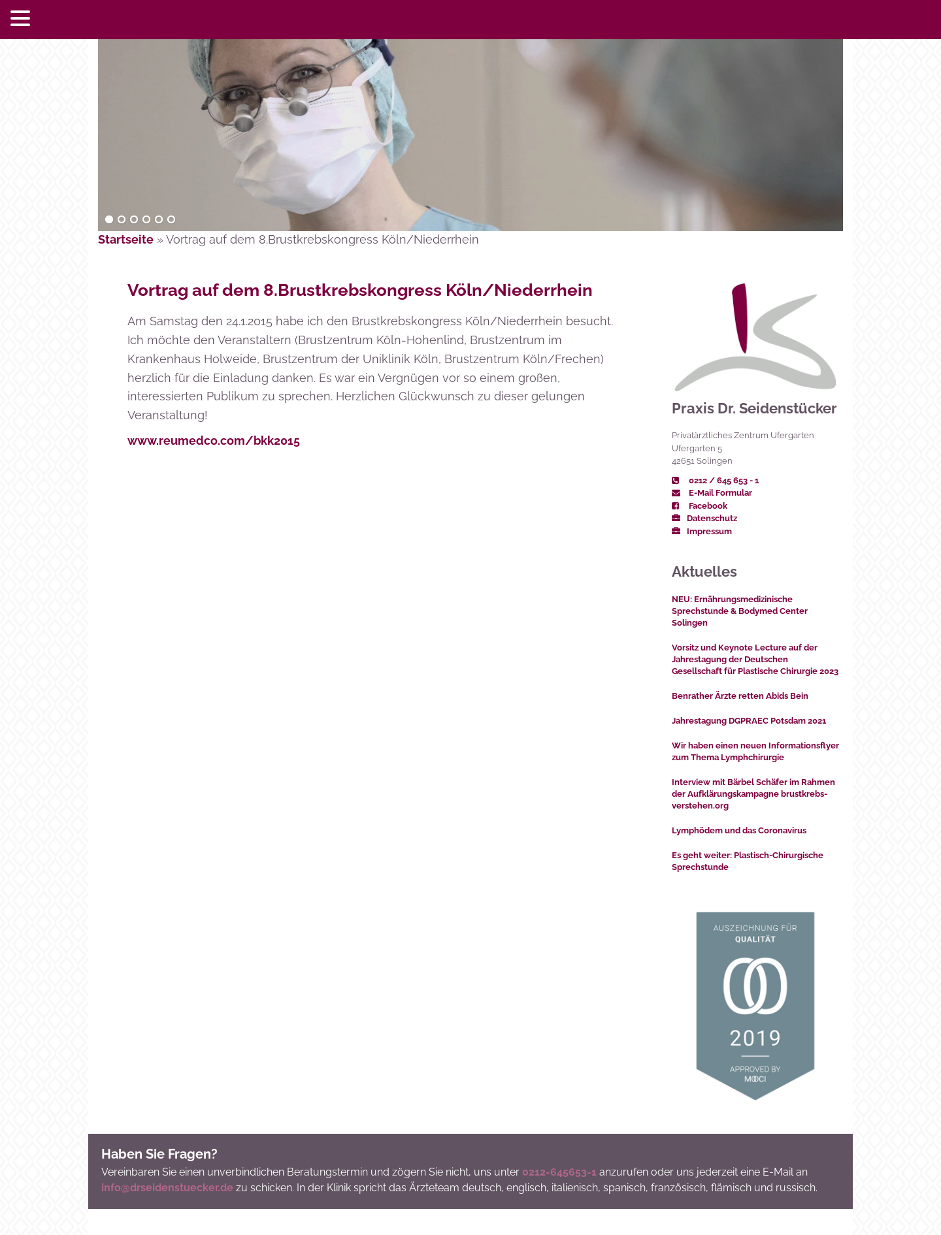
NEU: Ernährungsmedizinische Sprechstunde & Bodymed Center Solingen (740, 611)
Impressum (702, 531)
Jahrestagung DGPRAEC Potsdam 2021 (749, 721)
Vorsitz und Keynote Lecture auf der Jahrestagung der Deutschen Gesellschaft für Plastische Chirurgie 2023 (755, 659)
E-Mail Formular (712, 493)
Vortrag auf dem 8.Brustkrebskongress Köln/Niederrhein (360, 290)
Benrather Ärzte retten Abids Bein (740, 696)
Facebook (699, 506)
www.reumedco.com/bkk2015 (213, 440)
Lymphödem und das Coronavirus (739, 830)
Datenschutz (704, 518)
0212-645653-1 (559, 1172)
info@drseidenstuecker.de (167, 1187)
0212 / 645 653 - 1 (715, 480)
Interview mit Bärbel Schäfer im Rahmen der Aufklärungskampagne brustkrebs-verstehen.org (753, 793)
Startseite (126, 239)
